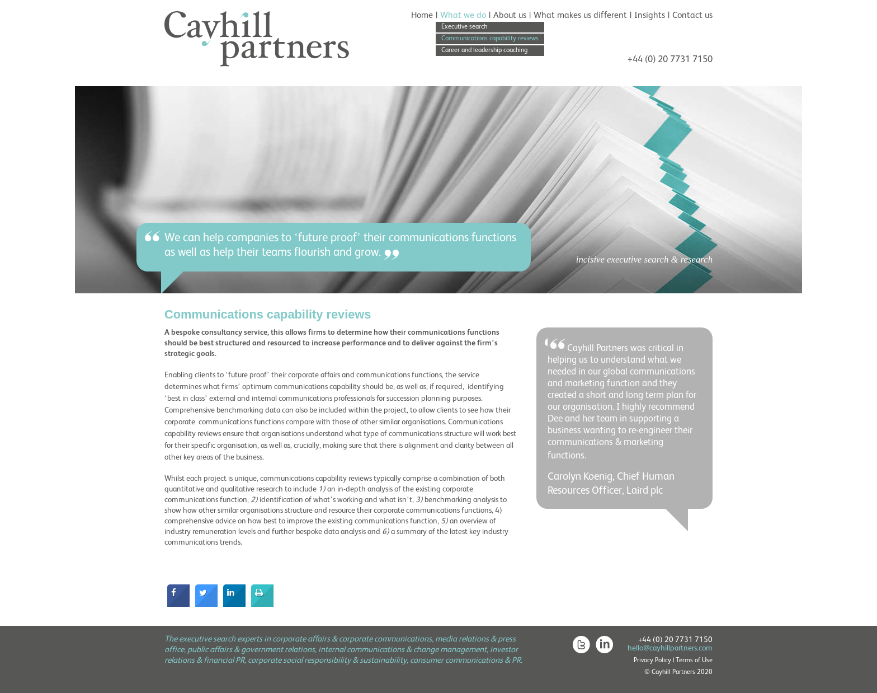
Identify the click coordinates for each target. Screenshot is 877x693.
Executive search (464, 27)
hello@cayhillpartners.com (670, 648)
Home (422, 15)
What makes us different (580, 15)
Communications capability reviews (490, 38)
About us (509, 15)
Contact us (692, 15)
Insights (649, 15)
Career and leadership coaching (484, 50)
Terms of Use (694, 660)
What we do (463, 15)
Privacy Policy (652, 660)
